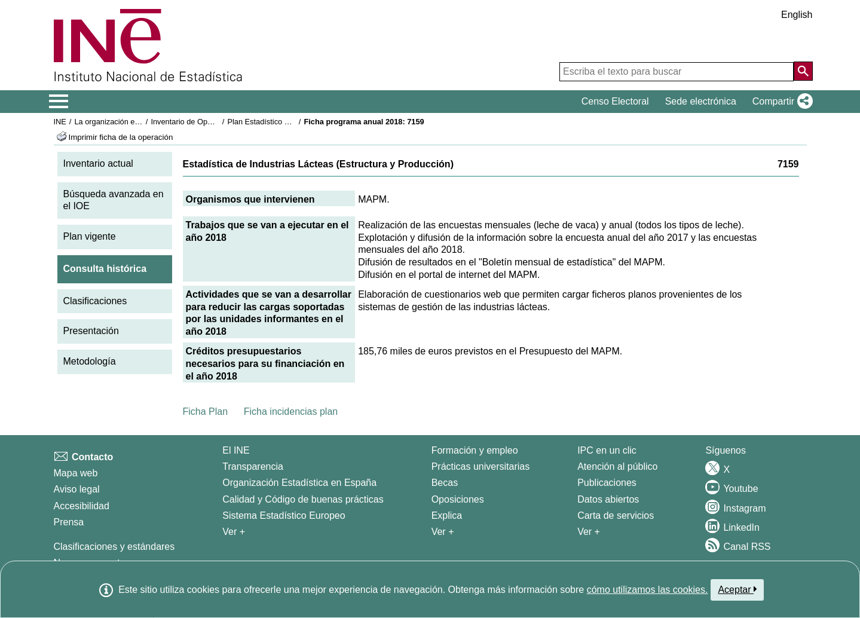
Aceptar (737, 589)
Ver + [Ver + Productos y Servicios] (588, 532)
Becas (444, 483)
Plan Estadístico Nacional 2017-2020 (290, 121)
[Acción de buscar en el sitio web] (803, 71)
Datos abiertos (608, 499)
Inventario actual (98, 163)
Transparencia (252, 466)
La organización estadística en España (140, 121)
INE (60, 121)
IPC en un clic (606, 450)
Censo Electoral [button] (615, 101)
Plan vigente (89, 236)
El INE (235, 450)
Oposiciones (457, 499)
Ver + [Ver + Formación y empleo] (442, 532)
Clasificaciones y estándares (114, 546)
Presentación (91, 331)
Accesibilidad (81, 506)
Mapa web (76, 473)
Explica (447, 515)
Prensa (69, 522)
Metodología (89, 361)
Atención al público (617, 466)
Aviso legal (77, 489)
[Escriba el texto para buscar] (676, 71)
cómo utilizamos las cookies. (647, 590)
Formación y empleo (474, 450)
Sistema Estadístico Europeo (283, 515)
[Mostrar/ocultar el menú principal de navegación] (59, 101)
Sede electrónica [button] (700, 101)
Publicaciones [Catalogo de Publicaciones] (606, 483)
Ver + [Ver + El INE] (233, 532)
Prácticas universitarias (480, 466)
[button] (780, 101)
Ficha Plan (205, 411)
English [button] (796, 15)
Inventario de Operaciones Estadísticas (217, 121)
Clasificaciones (95, 301)
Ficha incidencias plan (291, 411)
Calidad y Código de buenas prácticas (303, 499)
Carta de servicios (615, 515)
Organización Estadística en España (299, 483)
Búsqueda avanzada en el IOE (113, 200)
